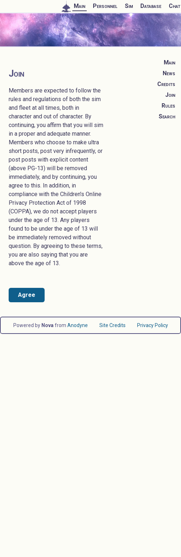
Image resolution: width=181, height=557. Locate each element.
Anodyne (77, 325)
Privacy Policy (152, 325)
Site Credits (112, 325)
